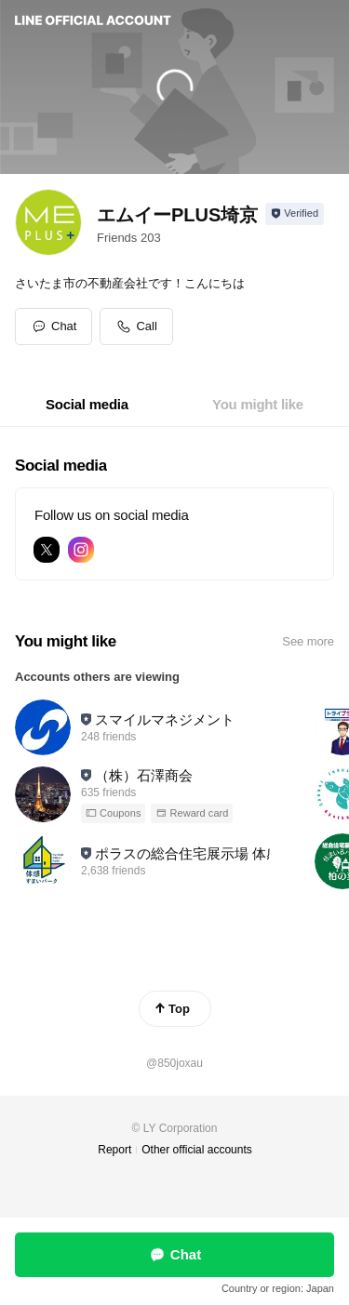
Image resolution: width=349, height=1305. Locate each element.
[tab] (87, 404)
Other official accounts (196, 1149)
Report (114, 1149)
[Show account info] (294, 214)
